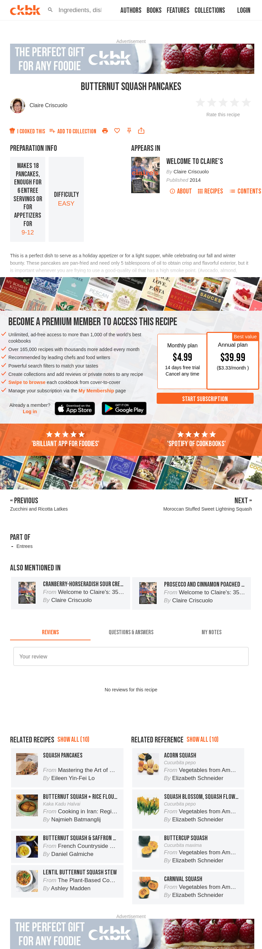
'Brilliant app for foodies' (65, 439)
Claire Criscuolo (48, 105)
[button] (50, 10)
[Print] (105, 131)
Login (243, 10)
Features (178, 10)
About (180, 191)
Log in (30, 411)
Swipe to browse (26, 382)
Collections (210, 10)
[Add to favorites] (117, 131)
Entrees (24, 546)
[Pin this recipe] (129, 131)
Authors (131, 10)
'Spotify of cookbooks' (196, 439)
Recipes (210, 191)
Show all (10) (73, 739)
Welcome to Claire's (194, 161)
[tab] (50, 632)
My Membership (96, 390)
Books (154, 10)
